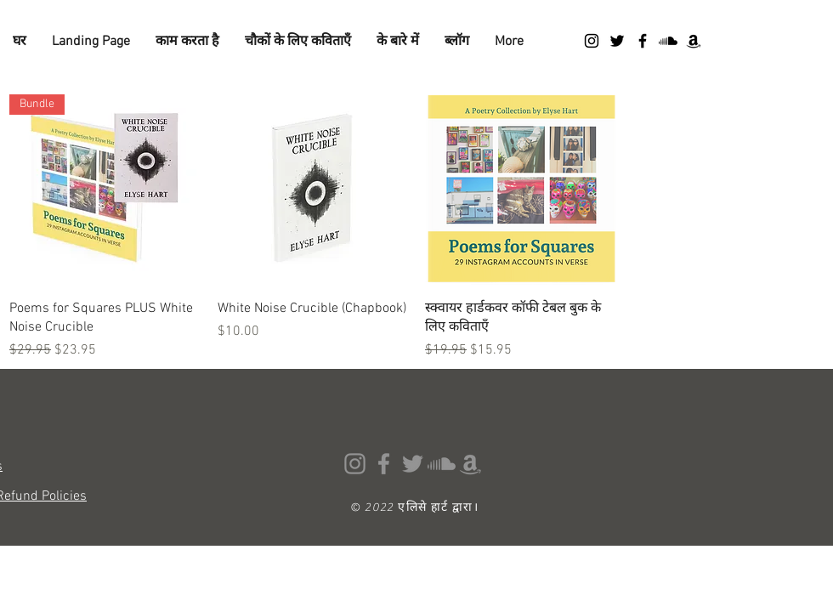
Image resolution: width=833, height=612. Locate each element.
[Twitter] (617, 40)
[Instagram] (591, 40)
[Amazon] (693, 40)
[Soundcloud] (668, 40)
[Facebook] (642, 40)
